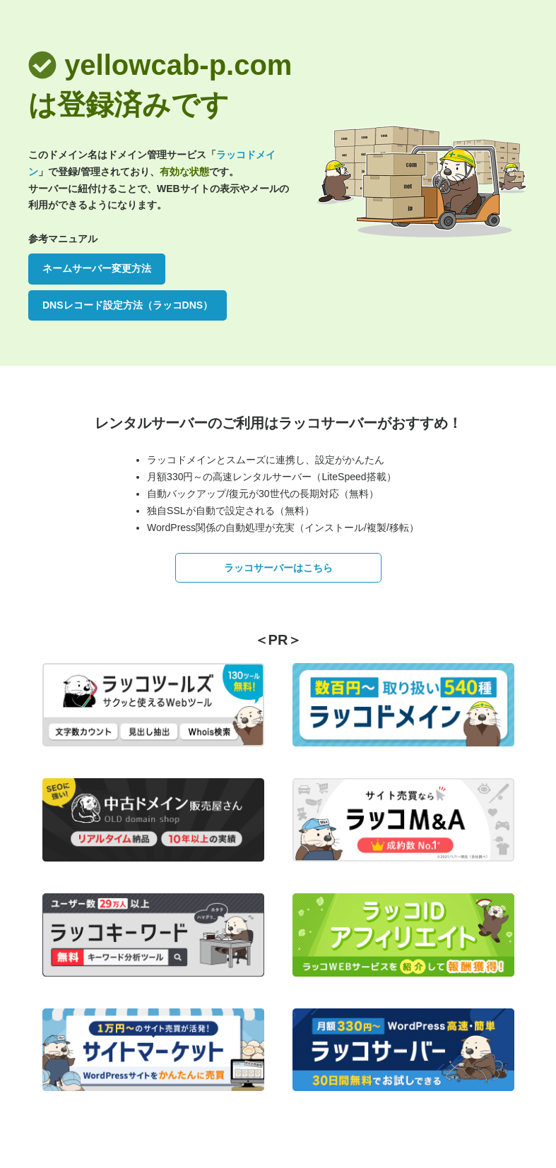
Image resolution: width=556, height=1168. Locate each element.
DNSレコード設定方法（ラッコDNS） (127, 305)
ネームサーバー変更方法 (96, 268)
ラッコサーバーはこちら (278, 567)
